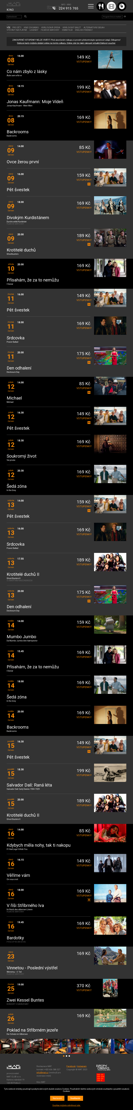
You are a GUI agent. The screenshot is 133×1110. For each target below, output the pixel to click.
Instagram (82, 1066)
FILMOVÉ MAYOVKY (50, 30)
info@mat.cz (42, 1072)
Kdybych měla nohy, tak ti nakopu (39, 845)
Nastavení (57, 1098)
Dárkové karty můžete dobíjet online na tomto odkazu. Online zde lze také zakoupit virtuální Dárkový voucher (66, 43)
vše (8, 27)
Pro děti (17, 27)
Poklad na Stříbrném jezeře (32, 1030)
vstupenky (83, 61)
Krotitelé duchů (21, 250)
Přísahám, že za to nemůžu (33, 280)
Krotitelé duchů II (23, 574)
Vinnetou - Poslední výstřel (32, 968)
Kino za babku (31, 27)
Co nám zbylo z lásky (27, 71)
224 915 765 (68, 8)
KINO (10, 9)
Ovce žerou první (23, 162)
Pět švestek (18, 189)
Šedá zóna (17, 486)
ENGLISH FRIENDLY (84, 30)
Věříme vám (18, 875)
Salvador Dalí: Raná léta (29, 785)
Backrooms (18, 132)
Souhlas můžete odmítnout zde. (66, 1105)
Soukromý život (21, 456)
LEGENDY (34, 30)
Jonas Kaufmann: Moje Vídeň (35, 101)
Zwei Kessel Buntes (25, 1000)
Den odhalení (19, 368)
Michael (14, 398)
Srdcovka (15, 338)
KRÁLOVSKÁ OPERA (50, 27)
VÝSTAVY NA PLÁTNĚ (17, 30)
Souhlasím (75, 1098)
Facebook (71, 1066)
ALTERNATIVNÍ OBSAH (94, 27)
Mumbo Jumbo (21, 636)
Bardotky (15, 938)
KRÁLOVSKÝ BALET (72, 27)
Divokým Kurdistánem (28, 217)
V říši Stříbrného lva (25, 905)
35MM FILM (67, 30)
